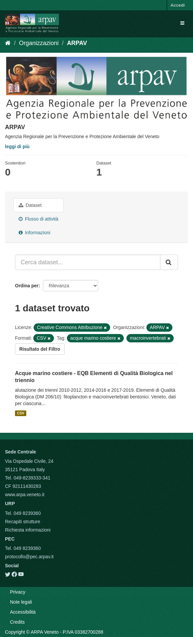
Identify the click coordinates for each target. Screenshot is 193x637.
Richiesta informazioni (28, 530)
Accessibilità (23, 612)
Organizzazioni (39, 43)
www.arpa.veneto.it (24, 494)
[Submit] (169, 262)
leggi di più (17, 146)
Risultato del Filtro (39, 349)
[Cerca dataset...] (87, 262)
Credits (17, 622)
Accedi (177, 5)
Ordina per (27, 285)
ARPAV (77, 43)
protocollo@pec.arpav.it (29, 556)
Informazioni (34, 232)
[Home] (8, 43)
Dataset (30, 205)
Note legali (21, 602)
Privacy (17, 592)
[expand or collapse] (182, 23)
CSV (20, 413)
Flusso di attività (38, 219)
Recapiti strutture (22, 521)
